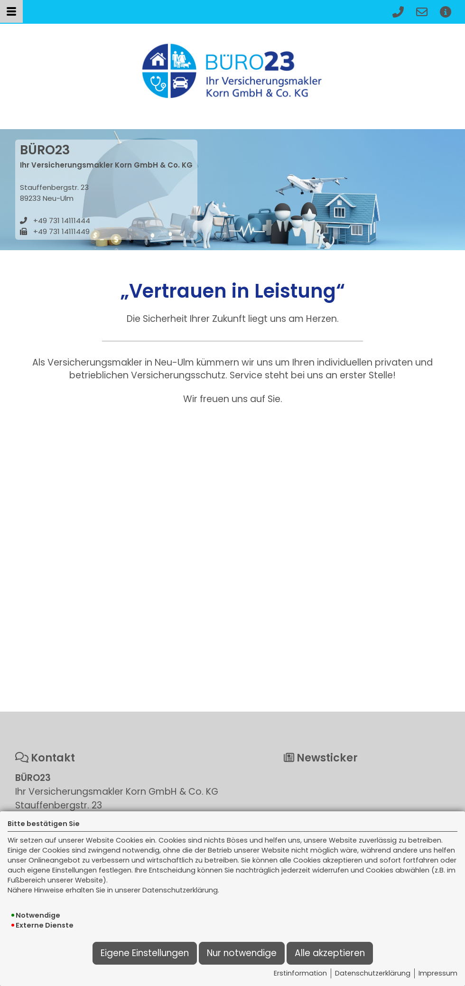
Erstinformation (300, 973)
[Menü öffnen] (11, 11)
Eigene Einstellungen (145, 953)
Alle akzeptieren (330, 953)
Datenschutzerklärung (372, 973)
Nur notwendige (242, 953)
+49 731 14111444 (61, 220)
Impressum (437, 973)
